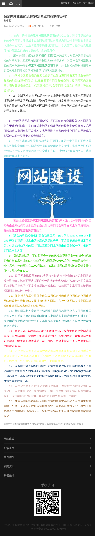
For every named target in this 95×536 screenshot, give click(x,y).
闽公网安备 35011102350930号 (48, 528)
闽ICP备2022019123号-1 (77, 524)
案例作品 (9, 457)
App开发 (9, 447)
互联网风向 (88, 3)
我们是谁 (9, 475)
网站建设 (9, 438)
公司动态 (76, 3)
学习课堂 (65, 3)
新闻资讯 (9, 466)
